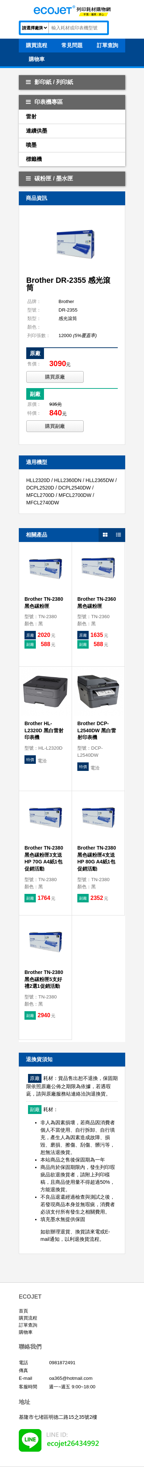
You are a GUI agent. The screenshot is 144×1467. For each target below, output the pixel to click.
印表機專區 (44, 102)
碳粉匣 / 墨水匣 (49, 178)
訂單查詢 (28, 1325)
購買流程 (28, 1318)
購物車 (26, 1332)
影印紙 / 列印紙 (49, 82)
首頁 (23, 1311)
